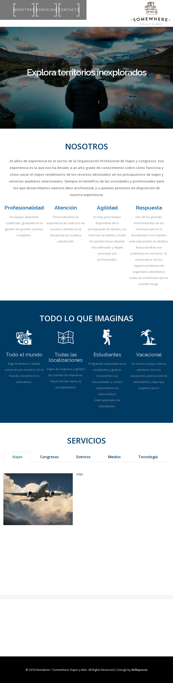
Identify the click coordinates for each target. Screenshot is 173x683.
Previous (8, 61)
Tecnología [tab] (148, 456)
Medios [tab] (114, 456)
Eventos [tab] (83, 456)
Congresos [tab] (49, 456)
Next (164, 61)
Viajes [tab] (17, 456)
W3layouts (140, 670)
